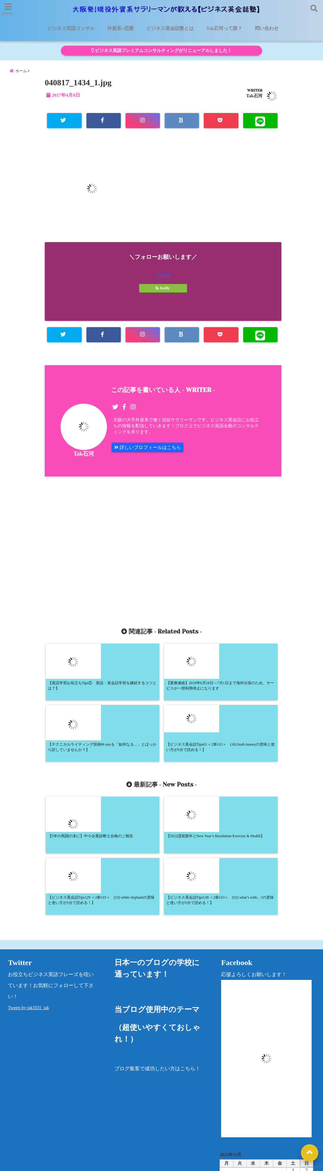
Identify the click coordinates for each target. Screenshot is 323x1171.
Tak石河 (254, 98)
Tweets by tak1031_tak (28, 892)
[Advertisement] (107, 549)
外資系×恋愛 (120, 28)
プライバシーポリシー (267, 1125)
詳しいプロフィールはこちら (149, 451)
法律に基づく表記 (24, 1141)
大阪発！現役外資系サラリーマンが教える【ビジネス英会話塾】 (150, 1162)
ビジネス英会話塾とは (170, 28)
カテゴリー (232, 1104)
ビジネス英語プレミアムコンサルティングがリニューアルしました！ (161, 50)
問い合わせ (267, 28)
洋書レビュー (219, 1125)
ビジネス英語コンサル (71, 28)
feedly (163, 291)
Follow (163, 278)
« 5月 (264, 1084)
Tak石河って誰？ (224, 28)
